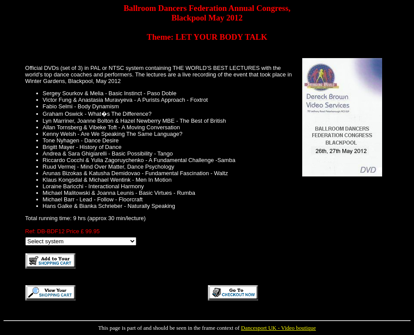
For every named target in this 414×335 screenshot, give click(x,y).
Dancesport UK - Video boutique (278, 328)
